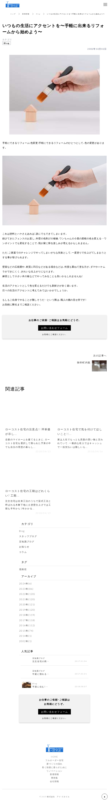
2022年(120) (27, 594)
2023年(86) (26, 588)
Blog (38, 14)
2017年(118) (27, 620)
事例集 (54, 777)
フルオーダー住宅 (54, 760)
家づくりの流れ (54, 763)
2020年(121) (27, 604)
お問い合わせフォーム (54, 328)
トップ (13, 14)
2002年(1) (25, 641)
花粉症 (23, 569)
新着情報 (25, 14)
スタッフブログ (28, 536)
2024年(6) (25, 583)
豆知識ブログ (26, 541)
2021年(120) (27, 599)
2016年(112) (27, 625)
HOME (54, 756)
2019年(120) (27, 609)
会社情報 (54, 781)
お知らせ (24, 546)
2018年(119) (27, 615)
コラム (23, 552)
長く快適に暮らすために (54, 767)
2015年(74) (26, 630)
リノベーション (54, 770)
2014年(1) (25, 635)
